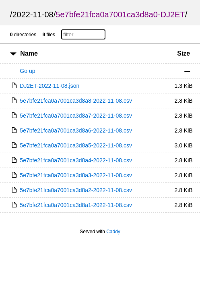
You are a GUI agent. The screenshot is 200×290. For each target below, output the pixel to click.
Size (183, 53)
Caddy (113, 231)
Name (29, 53)
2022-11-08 (32, 14)
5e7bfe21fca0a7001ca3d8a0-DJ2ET (120, 14)
